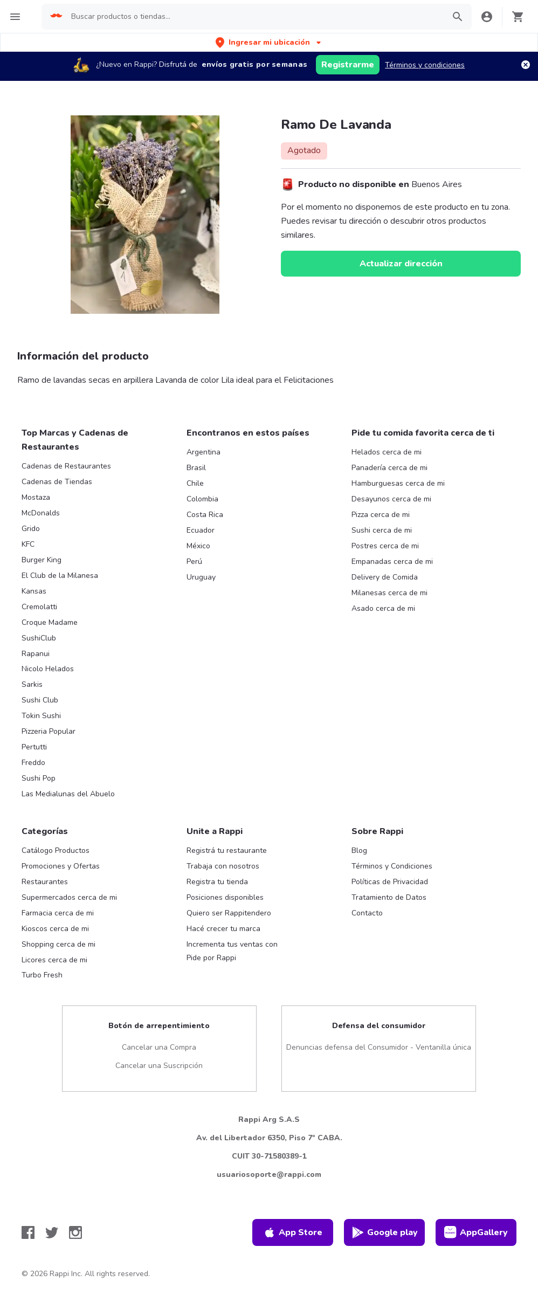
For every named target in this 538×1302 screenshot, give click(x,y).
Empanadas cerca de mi (392, 561)
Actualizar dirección (401, 264)
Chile (195, 483)
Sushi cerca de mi (381, 530)
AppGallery (476, 1232)
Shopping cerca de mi (58, 944)
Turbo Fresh (42, 975)
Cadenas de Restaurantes (66, 466)
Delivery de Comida (384, 577)
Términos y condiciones (425, 65)
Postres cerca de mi (385, 546)
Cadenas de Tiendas (57, 482)
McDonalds (41, 513)
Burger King (41, 560)
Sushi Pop (39, 778)
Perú (194, 561)
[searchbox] (254, 17)
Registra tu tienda (217, 882)
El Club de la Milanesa (60, 575)
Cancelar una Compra (159, 1047)
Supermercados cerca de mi (69, 897)
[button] (269, 42)
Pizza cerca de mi (380, 514)
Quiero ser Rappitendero (229, 913)
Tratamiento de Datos (388, 897)
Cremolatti (39, 607)
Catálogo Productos (55, 850)
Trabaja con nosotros (223, 866)
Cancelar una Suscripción (159, 1065)
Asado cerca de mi (383, 608)
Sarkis (32, 684)
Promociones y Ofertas (61, 866)
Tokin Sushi (41, 716)
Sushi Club (40, 700)
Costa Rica (205, 514)
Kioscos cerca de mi (55, 929)
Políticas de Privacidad (389, 882)
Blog (359, 850)
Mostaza (36, 497)
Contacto (367, 913)
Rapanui (36, 654)
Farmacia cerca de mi (58, 913)
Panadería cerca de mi (389, 468)
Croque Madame (50, 622)
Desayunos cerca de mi (391, 499)
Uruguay (201, 577)
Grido (31, 528)
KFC (28, 544)
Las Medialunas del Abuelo (68, 794)
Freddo (33, 762)
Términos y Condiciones (391, 866)
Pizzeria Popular (48, 731)
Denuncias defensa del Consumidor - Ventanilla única (378, 1047)
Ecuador (201, 530)
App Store (292, 1232)
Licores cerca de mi (54, 960)
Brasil (196, 468)
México (198, 546)
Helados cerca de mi (386, 452)
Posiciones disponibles (225, 897)
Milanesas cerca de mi (389, 593)
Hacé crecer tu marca (223, 929)
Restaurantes (45, 882)
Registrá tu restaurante (227, 850)
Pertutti (34, 747)
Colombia (202, 499)
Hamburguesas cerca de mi (398, 483)
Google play (384, 1232)
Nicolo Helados (48, 669)
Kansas (34, 591)
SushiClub (39, 638)
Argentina (203, 452)
